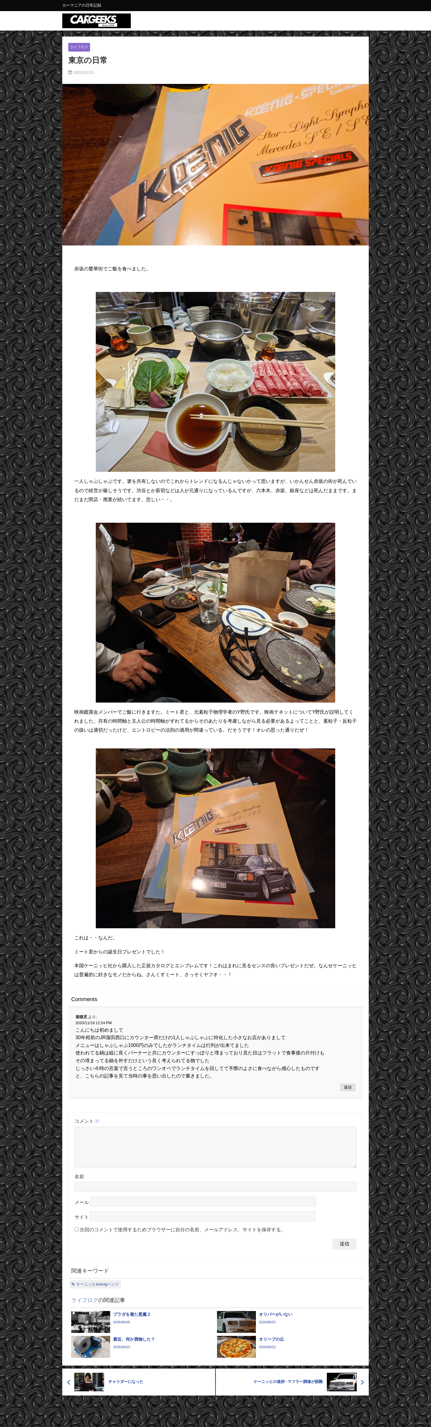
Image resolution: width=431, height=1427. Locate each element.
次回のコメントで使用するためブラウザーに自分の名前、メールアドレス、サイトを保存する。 (183, 1237)
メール (82, 1209)
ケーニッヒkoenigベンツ (97, 1291)
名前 (79, 1183)
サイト (82, 1224)
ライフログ (79, 47)
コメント (87, 1121)
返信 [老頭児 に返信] (348, 1088)
